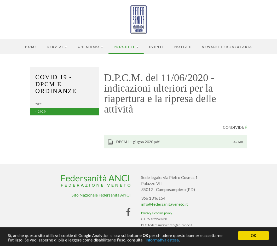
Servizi (57, 47)
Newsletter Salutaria (227, 47)
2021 (39, 104)
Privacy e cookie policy (156, 213)
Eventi (156, 47)
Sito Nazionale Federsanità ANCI (101, 194)
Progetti (126, 47)
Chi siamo (90, 47)
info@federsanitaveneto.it (164, 204)
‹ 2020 (40, 111)
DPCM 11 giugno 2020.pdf (133, 141)
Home (31, 47)
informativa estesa (162, 241)
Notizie (182, 47)
